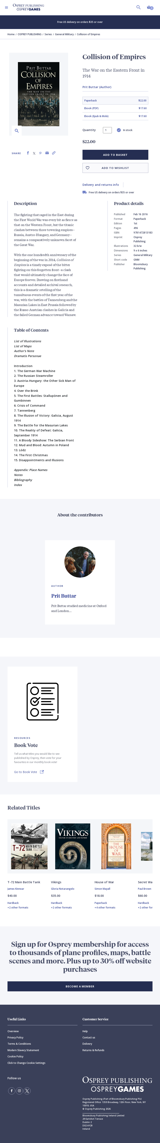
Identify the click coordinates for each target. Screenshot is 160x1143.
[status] (107, 130)
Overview (13, 1031)
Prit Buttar (63, 595)
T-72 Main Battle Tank (24, 882)
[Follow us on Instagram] (19, 1090)
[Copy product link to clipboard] (54, 153)
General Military (64, 34)
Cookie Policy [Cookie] (15, 1056)
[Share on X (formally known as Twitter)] (34, 153)
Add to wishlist (115, 168)
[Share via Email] (47, 153)
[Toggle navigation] (6, 7)
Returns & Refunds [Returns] (93, 1050)
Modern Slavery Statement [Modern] (23, 1050)
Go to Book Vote (25, 772)
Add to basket (115, 155)
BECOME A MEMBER (80, 986)
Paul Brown (144, 889)
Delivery (87, 1044)
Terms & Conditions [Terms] (19, 1044)
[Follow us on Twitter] (27, 1090)
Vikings (56, 882)
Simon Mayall (102, 889)
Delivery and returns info (100, 185)
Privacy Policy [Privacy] (15, 1037)
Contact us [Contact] (88, 1037)
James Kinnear (16, 889)
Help (85, 1031)
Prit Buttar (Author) (96, 87)
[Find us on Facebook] (11, 1090)
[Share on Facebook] (28, 153)
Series (48, 34)
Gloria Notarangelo (62, 889)
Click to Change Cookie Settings (26, 1063)
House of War (104, 882)
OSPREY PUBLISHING (29, 34)
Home (11, 34)
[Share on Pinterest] (40, 153)
